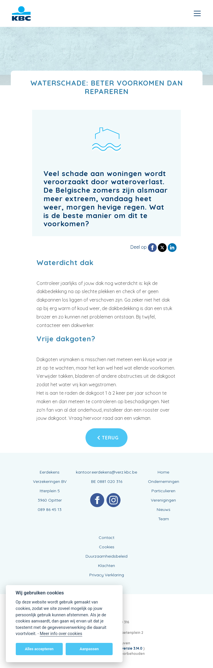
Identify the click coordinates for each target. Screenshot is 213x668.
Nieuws (163, 509)
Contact (106, 537)
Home (163, 472)
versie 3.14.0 (132, 648)
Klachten (106, 565)
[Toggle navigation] (197, 13)
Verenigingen (163, 500)
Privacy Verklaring (106, 574)
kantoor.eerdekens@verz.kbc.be (106, 472)
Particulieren (163, 490)
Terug (108, 438)
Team (163, 518)
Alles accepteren (39, 649)
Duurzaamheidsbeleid (106, 556)
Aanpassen (89, 649)
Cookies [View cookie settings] (106, 546)
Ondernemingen (163, 481)
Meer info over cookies (61, 633)
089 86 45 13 (50, 509)
